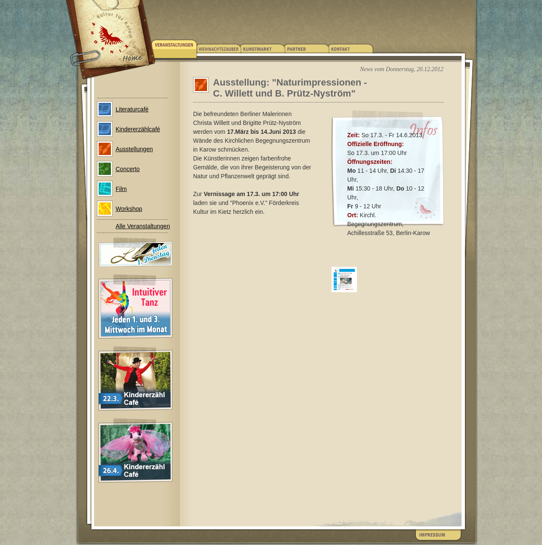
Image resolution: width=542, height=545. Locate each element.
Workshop (129, 208)
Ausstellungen (134, 149)
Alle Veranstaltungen (143, 226)
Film (121, 188)
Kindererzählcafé (138, 129)
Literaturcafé (132, 109)
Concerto (128, 169)
